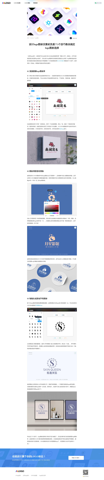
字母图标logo (38, 305)
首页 (28, 38)
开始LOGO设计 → (76, 457)
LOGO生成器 (34, 475)
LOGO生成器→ (17, 3)
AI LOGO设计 (60, 61)
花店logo (61, 128)
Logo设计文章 (42, 475)
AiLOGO (32, 38)
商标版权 (35, 3)
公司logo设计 (26, 475)
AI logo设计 (18, 475)
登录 (98, 3)
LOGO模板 (27, 3)
